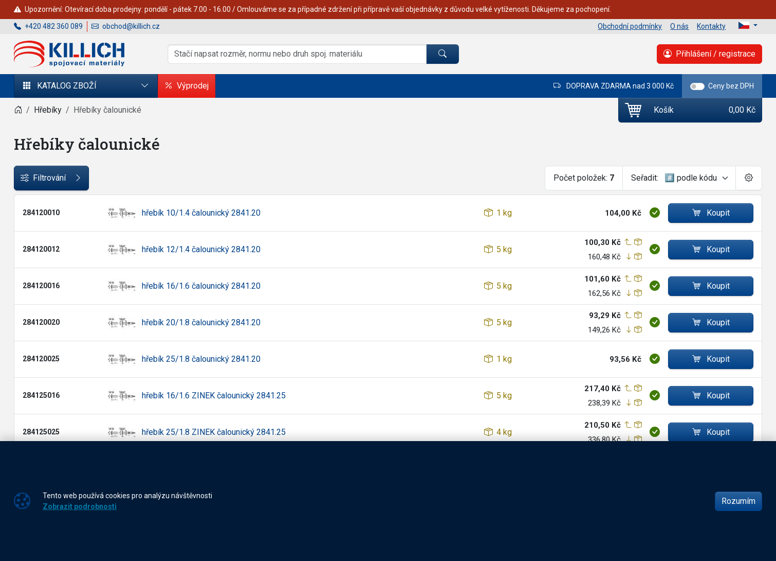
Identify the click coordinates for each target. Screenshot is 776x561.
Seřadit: (644, 178)
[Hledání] (297, 54)
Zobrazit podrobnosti (80, 506)
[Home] (18, 110)
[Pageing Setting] (749, 178)
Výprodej (186, 86)
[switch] (697, 86)
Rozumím (738, 501)
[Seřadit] (696, 178)
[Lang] (748, 25)
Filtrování (51, 178)
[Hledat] (442, 54)
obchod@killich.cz (125, 26)
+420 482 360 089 (48, 26)
